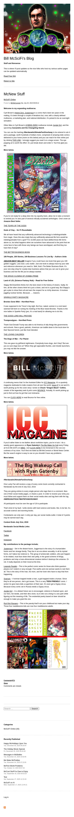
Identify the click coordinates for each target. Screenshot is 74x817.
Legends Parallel (10, 566)
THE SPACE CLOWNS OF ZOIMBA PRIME (21, 276)
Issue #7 (55, 385)
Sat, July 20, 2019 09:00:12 (30, 103)
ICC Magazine (49, 382)
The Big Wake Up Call (49, 445)
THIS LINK (16, 140)
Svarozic (7, 579)
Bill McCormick (15, 103)
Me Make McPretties (15, 761)
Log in (6, 797)
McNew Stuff (14, 94)
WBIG (22, 448)
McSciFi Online (10, 100)
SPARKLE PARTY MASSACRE (16, 297)
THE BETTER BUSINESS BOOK (17, 252)
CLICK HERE (16, 397)
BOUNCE (41, 390)
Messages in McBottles (15, 756)
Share (6, 683)
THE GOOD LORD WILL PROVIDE (18, 316)
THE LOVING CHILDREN (14, 334)
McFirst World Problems (14, 767)
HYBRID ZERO (32, 125)
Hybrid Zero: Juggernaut (24, 113)
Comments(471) (9, 680)
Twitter (6, 535)
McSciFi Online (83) (11, 729)
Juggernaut (8, 549)
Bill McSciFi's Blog (19, 58)
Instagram (8, 540)
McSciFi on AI (15, 784)
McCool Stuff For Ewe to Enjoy (16, 772)
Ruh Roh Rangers (11, 603)
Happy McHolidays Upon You (15, 744)
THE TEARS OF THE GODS (15, 226)
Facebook (8, 531)
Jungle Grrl (57, 125)
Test (15, 778)
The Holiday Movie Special (15, 750)
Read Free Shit (10, 76)
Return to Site (9, 81)
